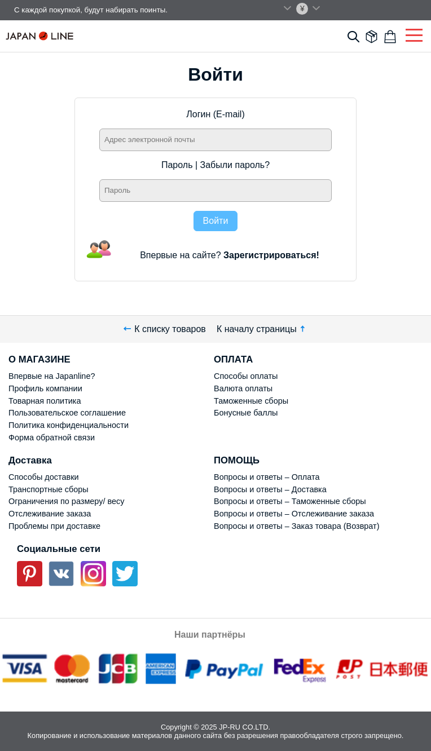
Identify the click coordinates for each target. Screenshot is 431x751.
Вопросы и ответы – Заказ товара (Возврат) (296, 526)
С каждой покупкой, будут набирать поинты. (91, 10)
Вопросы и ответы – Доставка (270, 489)
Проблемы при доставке (54, 526)
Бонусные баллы (246, 412)
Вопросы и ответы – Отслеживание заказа (294, 513)
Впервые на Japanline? (51, 376)
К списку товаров (165, 329)
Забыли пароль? (235, 165)
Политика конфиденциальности (68, 425)
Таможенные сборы (251, 400)
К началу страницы (262, 329)
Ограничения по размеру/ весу (66, 501)
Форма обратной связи (51, 437)
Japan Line (39, 36)
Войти (215, 221)
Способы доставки (43, 476)
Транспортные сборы (48, 489)
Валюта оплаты (243, 388)
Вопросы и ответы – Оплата (266, 476)
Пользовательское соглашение (67, 412)
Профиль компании (45, 388)
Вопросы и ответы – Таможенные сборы (290, 501)
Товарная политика (44, 400)
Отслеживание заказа (49, 513)
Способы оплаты (246, 376)
